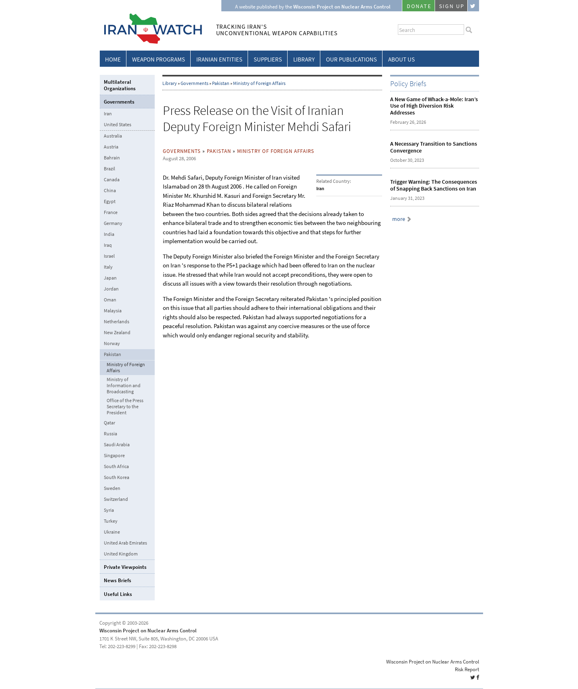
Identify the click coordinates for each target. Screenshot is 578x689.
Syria (109, 510)
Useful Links (118, 594)
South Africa (116, 466)
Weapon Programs (158, 59)
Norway (112, 343)
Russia (110, 433)
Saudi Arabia (117, 444)
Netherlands (116, 321)
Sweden (112, 488)
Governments (194, 83)
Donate (419, 6)
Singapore (114, 455)
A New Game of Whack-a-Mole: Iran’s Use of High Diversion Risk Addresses (434, 106)
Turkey (111, 521)
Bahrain (112, 158)
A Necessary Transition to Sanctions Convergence (433, 147)
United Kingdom (121, 554)
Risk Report (467, 669)
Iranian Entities (219, 59)
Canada (112, 179)
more (398, 219)
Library (304, 59)
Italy (108, 267)
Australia (113, 136)
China (110, 190)
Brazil (109, 168)
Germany (113, 223)
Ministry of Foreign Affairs (259, 83)
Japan (110, 278)
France (111, 212)
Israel (109, 256)
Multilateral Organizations (120, 85)
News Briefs (117, 580)
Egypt (110, 201)
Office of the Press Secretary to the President (125, 407)
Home (113, 59)
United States (117, 124)
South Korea (116, 477)
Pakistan (220, 83)
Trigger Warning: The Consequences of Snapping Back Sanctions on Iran (433, 185)
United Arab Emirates (125, 543)
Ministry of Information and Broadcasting (124, 386)
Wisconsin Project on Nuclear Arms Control (148, 630)
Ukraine (112, 532)
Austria (111, 147)
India (109, 234)
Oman (110, 300)
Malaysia (113, 310)
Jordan (111, 289)
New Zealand (117, 332)
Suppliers (268, 59)
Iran (108, 113)
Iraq (108, 245)
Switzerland (116, 499)
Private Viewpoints (125, 567)
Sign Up (452, 6)
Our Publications (351, 59)
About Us (401, 59)
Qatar (109, 423)
